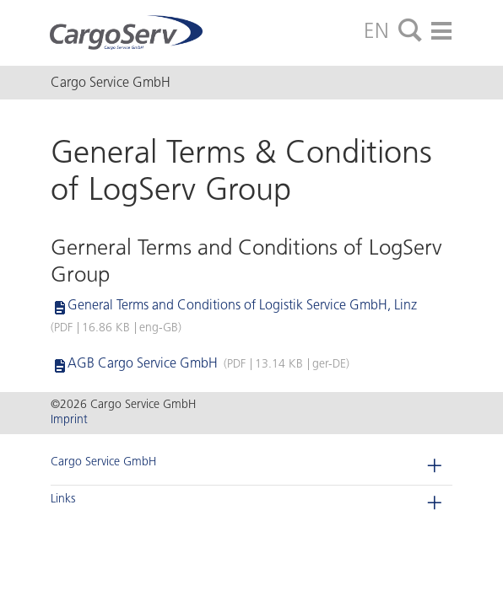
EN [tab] (376, 30)
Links (63, 499)
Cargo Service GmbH (103, 461)
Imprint (69, 419)
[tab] (410, 31)
